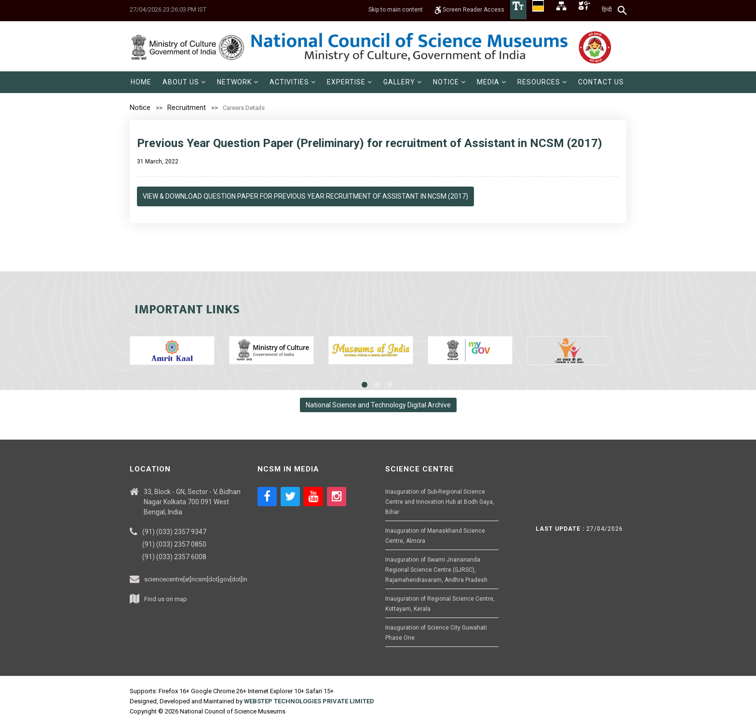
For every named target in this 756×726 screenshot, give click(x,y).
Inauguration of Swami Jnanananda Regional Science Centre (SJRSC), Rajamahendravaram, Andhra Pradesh (436, 569)
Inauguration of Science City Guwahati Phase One (436, 632)
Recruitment (186, 107)
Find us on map (165, 599)
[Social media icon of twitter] (290, 496)
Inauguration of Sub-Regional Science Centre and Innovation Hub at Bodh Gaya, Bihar (439, 501)
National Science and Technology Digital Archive (378, 405)
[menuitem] (141, 82)
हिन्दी (607, 9)
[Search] (623, 10)
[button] (184, 82)
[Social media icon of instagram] (336, 496)
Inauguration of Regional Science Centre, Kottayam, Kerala (440, 603)
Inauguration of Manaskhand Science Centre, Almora (435, 535)
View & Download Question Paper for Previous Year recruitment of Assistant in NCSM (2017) (305, 196)
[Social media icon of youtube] (313, 496)
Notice (140, 107)
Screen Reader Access (469, 9)
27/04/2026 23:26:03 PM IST (168, 9)
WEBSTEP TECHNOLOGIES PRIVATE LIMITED (309, 701)
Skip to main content (395, 9)
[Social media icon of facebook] (267, 496)
